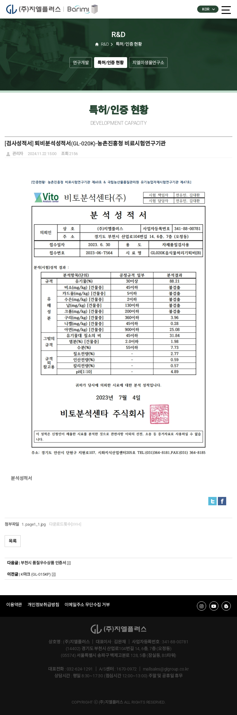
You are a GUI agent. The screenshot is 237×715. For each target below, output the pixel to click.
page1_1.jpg (35, 524)
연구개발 (81, 62)
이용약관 (14, 604)
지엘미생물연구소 (148, 62)
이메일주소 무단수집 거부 (87, 604)
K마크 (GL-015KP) (36, 574)
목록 (13, 541)
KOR (208, 9)
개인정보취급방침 (43, 604)
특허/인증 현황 (110, 62)
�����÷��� (34, 9)
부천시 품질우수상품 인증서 (43, 563)
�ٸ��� (80, 9)
